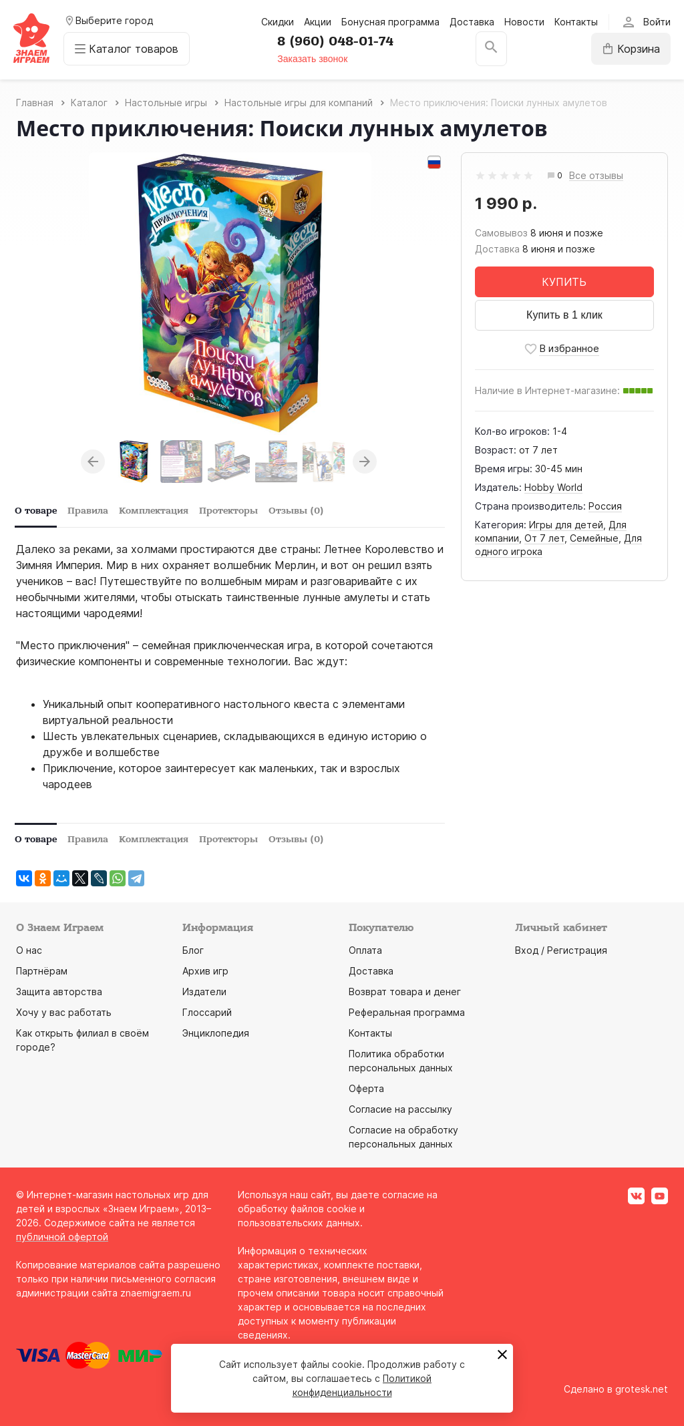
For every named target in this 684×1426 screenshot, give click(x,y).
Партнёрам (41, 970)
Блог (193, 950)
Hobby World (553, 487)
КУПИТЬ (564, 282)
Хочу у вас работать (64, 1012)
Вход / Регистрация (561, 950)
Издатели (204, 991)
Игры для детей (566, 524)
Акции (317, 21)
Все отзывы (596, 176)
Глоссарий (207, 1012)
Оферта (366, 1088)
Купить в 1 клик (564, 315)
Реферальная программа (407, 1012)
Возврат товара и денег (405, 991)
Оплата (365, 950)
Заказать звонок (312, 58)
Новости (524, 21)
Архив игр (205, 970)
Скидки (277, 21)
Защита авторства (59, 991)
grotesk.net (641, 1389)
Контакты (576, 21)
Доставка (472, 21)
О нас (29, 950)
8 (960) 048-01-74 (335, 41)
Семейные (594, 538)
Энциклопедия (215, 1033)
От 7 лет (544, 538)
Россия (605, 506)
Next (365, 462)
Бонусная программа (390, 21)
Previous (93, 462)
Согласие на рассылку (400, 1109)
